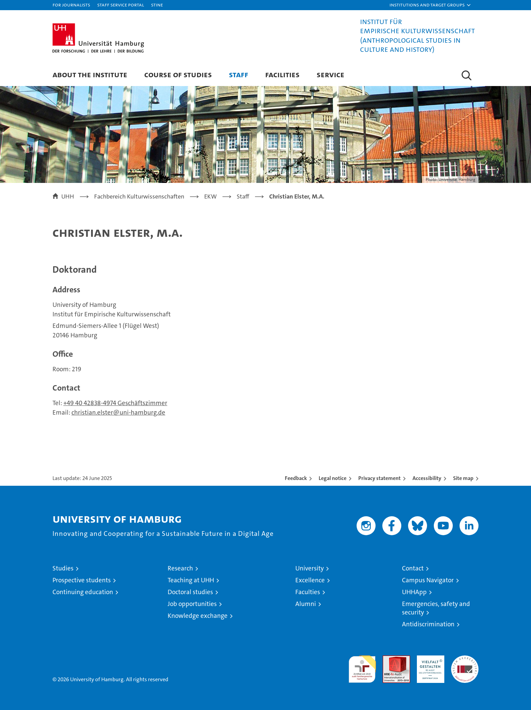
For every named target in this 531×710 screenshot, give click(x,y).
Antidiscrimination (428, 624)
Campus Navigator (428, 580)
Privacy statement (379, 478)
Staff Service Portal (120, 4)
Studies (62, 568)
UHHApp (414, 592)
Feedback (296, 478)
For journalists (71, 4)
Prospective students (81, 580)
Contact (413, 568)
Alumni (305, 604)
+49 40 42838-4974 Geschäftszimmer (115, 403)
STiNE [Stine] (157, 4)
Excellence (310, 580)
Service (330, 74)
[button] (430, 5)
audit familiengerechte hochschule (362, 666)
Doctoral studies (190, 592)
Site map (463, 478)
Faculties (307, 592)
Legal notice (332, 478)
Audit (389, 659)
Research (180, 568)
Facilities (282, 74)
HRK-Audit (429, 659)
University (309, 568)
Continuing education (82, 592)
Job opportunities (192, 604)
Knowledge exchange (198, 615)
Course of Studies (178, 74)
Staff (238, 74)
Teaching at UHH (191, 580)
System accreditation (465, 662)
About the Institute (89, 74)
